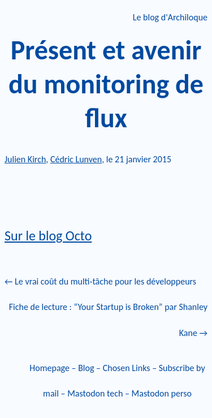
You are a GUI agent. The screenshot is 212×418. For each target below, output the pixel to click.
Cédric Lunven (76, 159)
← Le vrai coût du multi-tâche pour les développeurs (100, 281)
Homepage (49, 368)
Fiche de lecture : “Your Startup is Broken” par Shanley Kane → (108, 319)
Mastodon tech (95, 393)
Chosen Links (126, 368)
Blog (86, 368)
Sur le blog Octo (48, 235)
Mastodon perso (162, 393)
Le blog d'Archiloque (170, 17)
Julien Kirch (25, 159)
